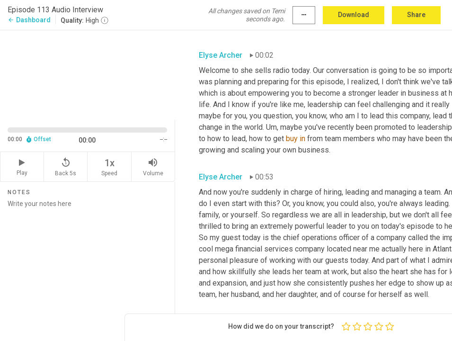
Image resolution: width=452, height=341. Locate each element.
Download (353, 14)
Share (416, 14)
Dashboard (29, 20)
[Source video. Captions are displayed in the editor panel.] (87, 74)
